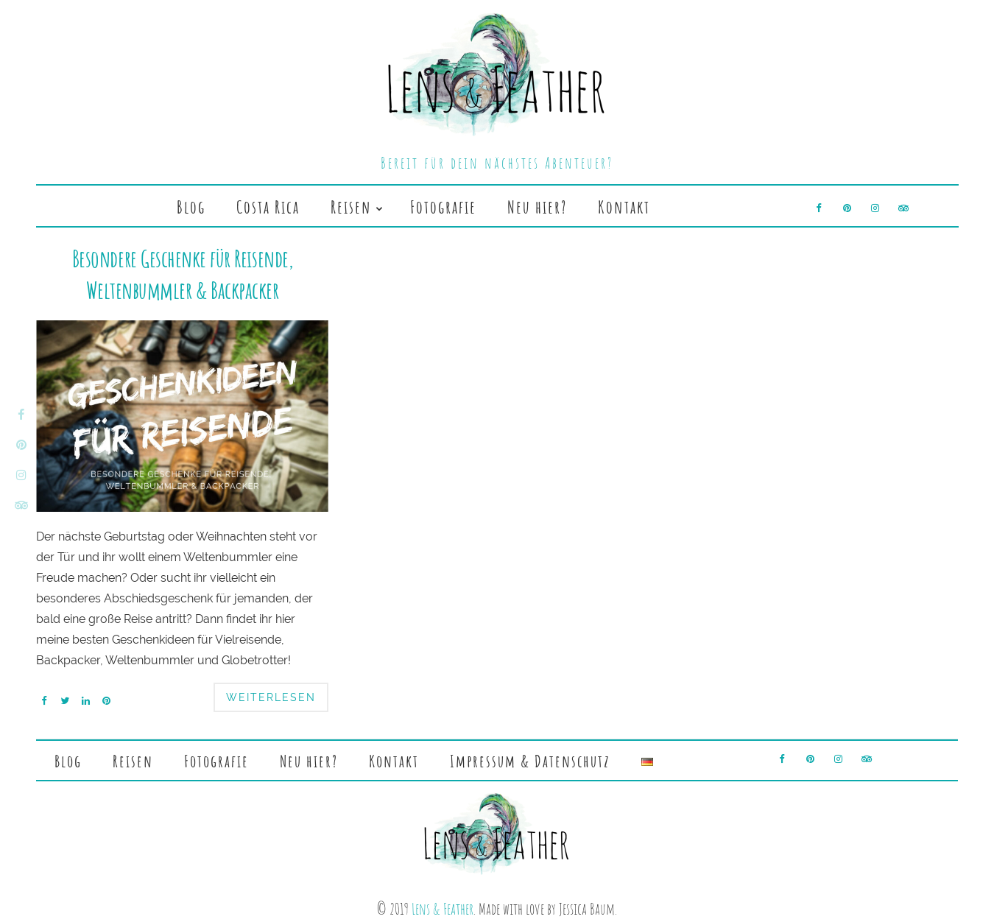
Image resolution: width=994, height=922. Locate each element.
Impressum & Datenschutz (530, 761)
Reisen (351, 207)
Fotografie (443, 207)
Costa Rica (268, 207)
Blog (191, 207)
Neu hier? (537, 207)
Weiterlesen (271, 697)
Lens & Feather (442, 908)
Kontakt (624, 207)
